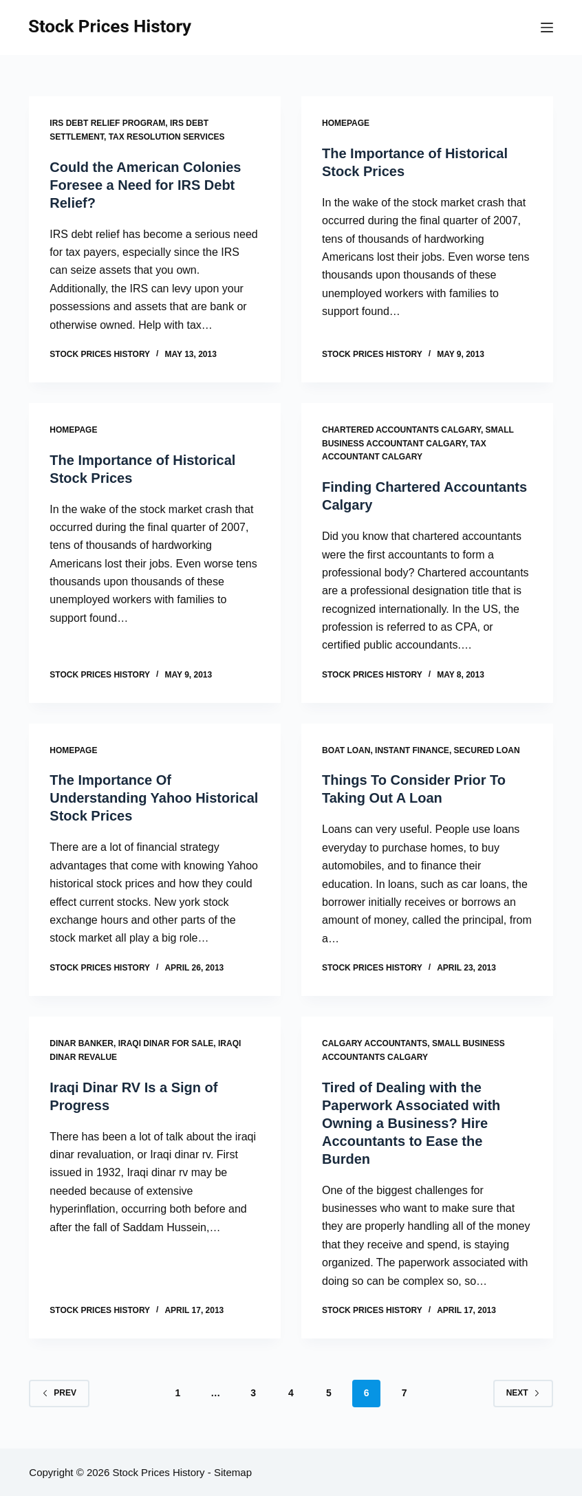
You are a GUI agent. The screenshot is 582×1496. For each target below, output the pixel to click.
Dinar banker (82, 1043)
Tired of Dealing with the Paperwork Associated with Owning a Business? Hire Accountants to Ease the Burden (411, 1123)
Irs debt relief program (107, 123)
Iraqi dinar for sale (166, 1043)
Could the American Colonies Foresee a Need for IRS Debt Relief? (145, 185)
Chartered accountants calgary (401, 430)
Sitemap (233, 1472)
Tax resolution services (167, 137)
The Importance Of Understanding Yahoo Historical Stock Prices (154, 797)
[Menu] (547, 27)
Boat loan (346, 750)
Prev (59, 1393)
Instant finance (412, 750)
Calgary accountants (374, 1043)
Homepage (345, 123)
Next (523, 1393)
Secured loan (487, 750)
